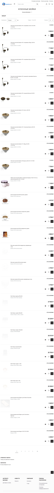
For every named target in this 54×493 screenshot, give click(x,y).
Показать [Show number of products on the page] (46, 19)
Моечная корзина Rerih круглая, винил (19, 261)
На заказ (52, 24)
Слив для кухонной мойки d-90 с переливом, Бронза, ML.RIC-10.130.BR (24, 59)
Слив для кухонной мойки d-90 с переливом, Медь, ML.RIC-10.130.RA (22, 43)
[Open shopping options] (27, 15)
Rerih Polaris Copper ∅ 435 (16, 363)
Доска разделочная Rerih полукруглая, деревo (21, 211)
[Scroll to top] (52, 472)
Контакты (51, 1)
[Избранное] (49, 4)
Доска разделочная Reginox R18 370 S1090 (20, 431)
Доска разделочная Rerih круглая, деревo (20, 194)
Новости (17, 478)
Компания (30, 478)
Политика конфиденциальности (44, 487)
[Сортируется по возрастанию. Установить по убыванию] (17, 19)
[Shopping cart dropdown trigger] (52, 4)
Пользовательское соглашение (43, 483)
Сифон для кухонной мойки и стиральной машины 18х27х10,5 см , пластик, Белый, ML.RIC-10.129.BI (25, 178)
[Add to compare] (45, 35)
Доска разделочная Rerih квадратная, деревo (20, 228)
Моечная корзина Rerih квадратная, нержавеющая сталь (22, 245)
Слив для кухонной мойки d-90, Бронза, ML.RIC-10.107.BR (21, 161)
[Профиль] (46, 4)
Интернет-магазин (6, 478)
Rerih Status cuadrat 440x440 (17, 312)
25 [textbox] (50, 19)
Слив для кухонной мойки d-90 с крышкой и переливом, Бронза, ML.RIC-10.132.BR (23, 76)
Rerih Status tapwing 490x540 (17, 295)
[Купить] (52, 35)
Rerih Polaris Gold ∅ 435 (16, 380)
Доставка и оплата (7, 482)
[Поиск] (38, 4)
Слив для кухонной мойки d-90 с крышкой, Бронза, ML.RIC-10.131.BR (24, 93)
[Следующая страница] (37, 450)
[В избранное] (48, 35)
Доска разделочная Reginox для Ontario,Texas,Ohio (21, 397)
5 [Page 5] (32, 450)
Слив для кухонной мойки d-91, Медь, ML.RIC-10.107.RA (21, 144)
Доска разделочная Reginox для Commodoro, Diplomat (20, 414)
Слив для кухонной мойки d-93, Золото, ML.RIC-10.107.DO (21, 110)
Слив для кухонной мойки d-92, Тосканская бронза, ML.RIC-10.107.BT (22, 127)
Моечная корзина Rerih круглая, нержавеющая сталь (21, 279)
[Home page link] (10, 4)
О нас (28, 483)
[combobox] (30, 4)
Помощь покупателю (42, 478)
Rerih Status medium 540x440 (17, 329)
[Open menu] (1, 4)
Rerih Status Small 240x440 (16, 346)
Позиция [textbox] (9, 19)
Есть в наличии (50, 41)
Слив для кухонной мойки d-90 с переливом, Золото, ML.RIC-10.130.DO (24, 26)
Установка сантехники (36, 1)
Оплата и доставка (44, 1)
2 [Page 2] (21, 450)
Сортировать (3, 19)
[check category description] (27, 11)
